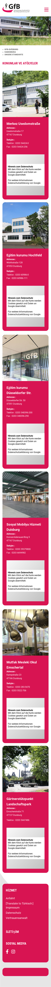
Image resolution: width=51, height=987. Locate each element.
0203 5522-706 (19, 690)
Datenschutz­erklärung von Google (24, 183)
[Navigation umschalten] (46, 10)
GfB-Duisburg (11, 49)
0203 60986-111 (19, 278)
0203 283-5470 (22, 687)
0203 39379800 (23, 549)
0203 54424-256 (19, 146)
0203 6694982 (19, 552)
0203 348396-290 (20, 416)
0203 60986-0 (22, 274)
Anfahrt (10, 898)
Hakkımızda (10, 52)
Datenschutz (13, 912)
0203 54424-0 (22, 143)
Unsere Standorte (13, 54)
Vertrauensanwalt (16, 918)
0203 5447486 (22, 820)
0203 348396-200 (23, 412)
